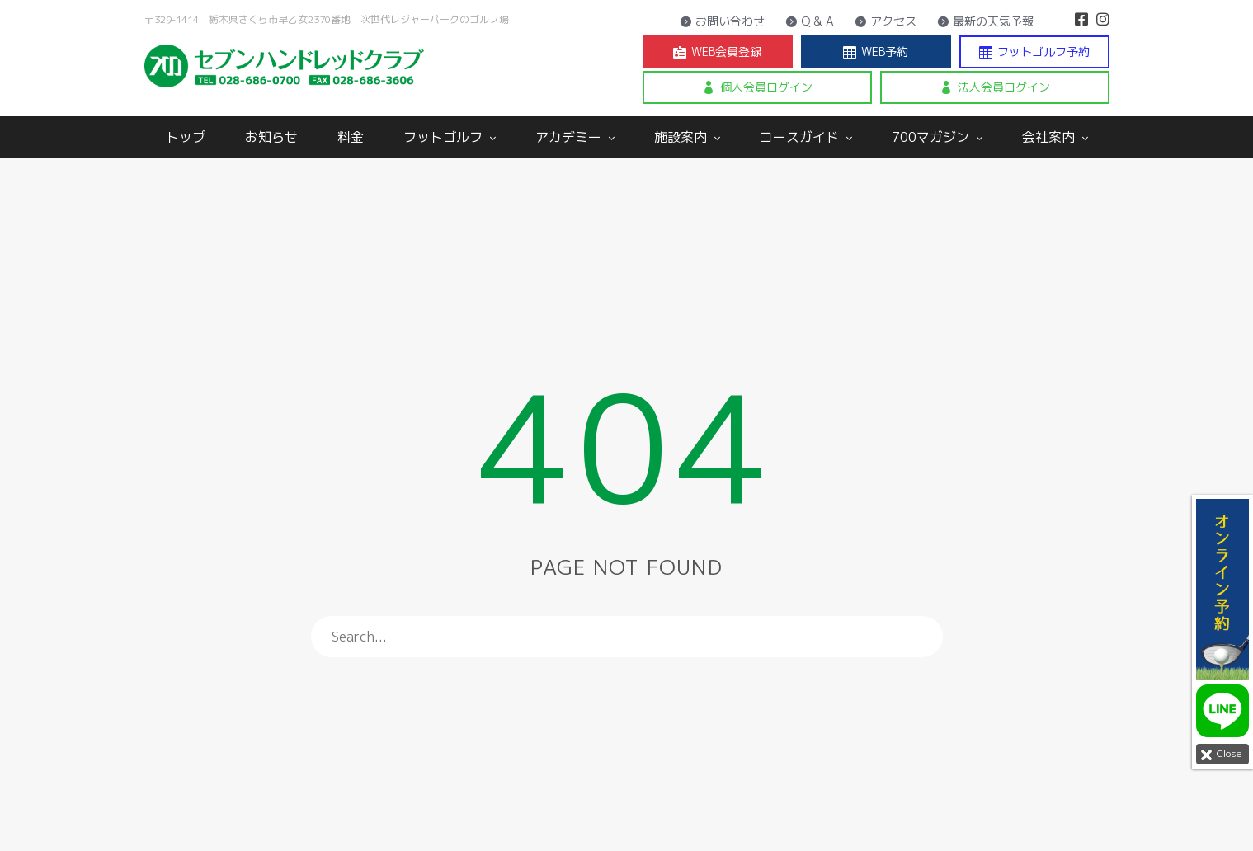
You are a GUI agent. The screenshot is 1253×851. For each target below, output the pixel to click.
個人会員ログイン (757, 87)
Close (1219, 755)
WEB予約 (875, 51)
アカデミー (575, 137)
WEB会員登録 (717, 51)
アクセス (885, 21)
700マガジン (937, 137)
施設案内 (687, 137)
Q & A (809, 21)
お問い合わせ (722, 21)
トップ (185, 137)
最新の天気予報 (985, 21)
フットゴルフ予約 (1034, 52)
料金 (350, 137)
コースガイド (806, 137)
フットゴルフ (449, 137)
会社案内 (1055, 137)
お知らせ (271, 137)
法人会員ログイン (995, 87)
